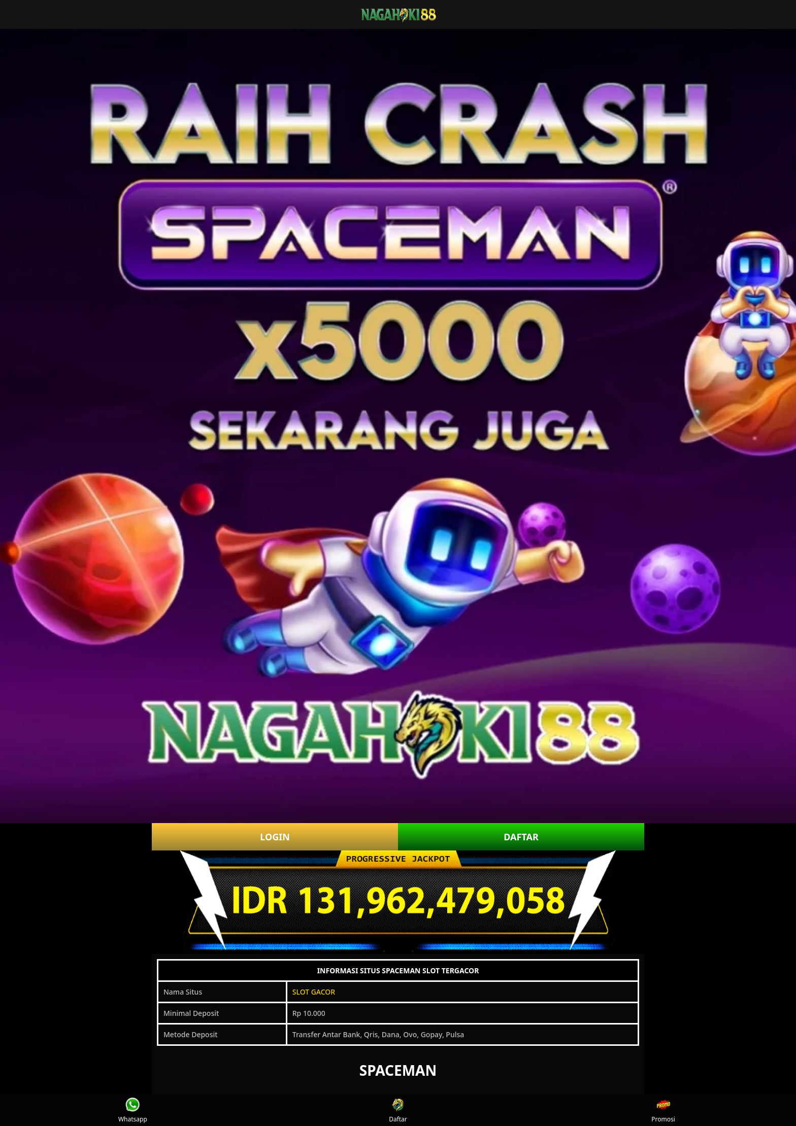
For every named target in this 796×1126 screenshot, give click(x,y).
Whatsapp (132, 1110)
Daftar (398, 1110)
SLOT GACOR (313, 992)
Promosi (663, 1110)
